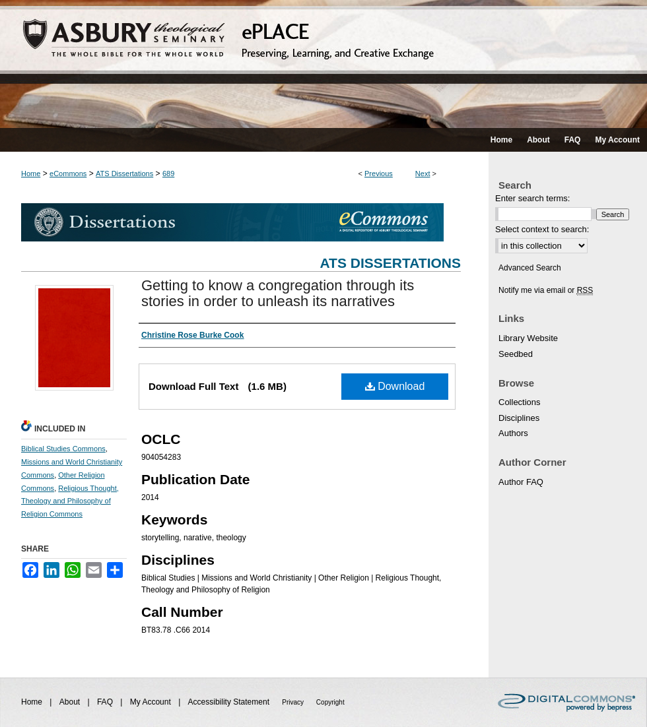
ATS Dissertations (124, 173)
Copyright (330, 702)
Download (395, 386)
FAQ (106, 702)
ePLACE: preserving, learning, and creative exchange (323, 64)
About (71, 702)
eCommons (68, 173)
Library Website (528, 338)
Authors (513, 433)
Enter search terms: (532, 198)
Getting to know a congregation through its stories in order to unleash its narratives (277, 293)
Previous (378, 173)
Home (30, 173)
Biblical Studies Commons (63, 449)
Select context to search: (542, 229)
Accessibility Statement (230, 702)
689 (168, 173)
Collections (519, 402)
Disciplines (518, 418)
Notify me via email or (545, 290)
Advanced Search (529, 267)
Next (422, 173)
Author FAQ (520, 482)
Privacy (294, 702)
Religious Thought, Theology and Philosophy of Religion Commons (70, 501)
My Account (151, 702)
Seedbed (515, 354)
